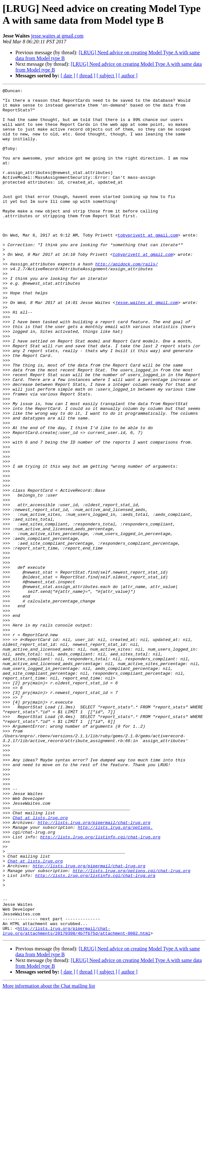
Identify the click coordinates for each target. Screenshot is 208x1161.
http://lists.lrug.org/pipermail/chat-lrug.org (94, 970)
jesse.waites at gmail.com (57, 36)
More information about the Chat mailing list (49, 1155)
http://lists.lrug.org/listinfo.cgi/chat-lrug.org (100, 987)
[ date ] (68, 75)
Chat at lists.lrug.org (40, 964)
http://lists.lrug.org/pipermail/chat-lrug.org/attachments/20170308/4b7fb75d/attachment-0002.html (76, 1099)
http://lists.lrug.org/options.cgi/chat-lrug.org (131, 1027)
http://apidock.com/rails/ (126, 299)
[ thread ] (85, 75)
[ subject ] (107, 75)
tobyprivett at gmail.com (148, 265)
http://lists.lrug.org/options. (115, 975)
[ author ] (128, 75)
